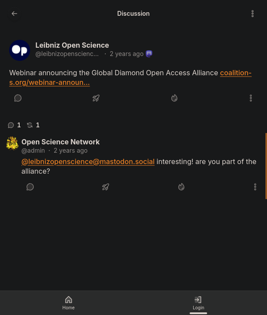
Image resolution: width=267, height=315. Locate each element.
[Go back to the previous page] (14, 14)
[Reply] (18, 98)
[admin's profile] (12, 143)
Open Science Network (60, 141)
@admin (33, 150)
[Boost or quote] (96, 98)
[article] (133, 73)
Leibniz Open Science (72, 45)
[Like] (174, 98)
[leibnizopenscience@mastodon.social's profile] (19, 50)
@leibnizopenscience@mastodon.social (68, 53)
